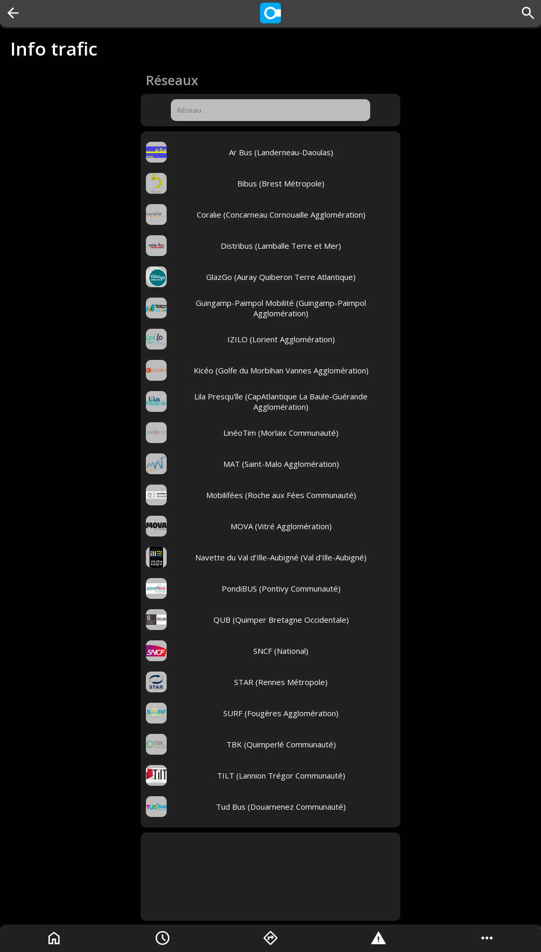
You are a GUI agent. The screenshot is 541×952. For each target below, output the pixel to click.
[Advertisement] (270, 877)
